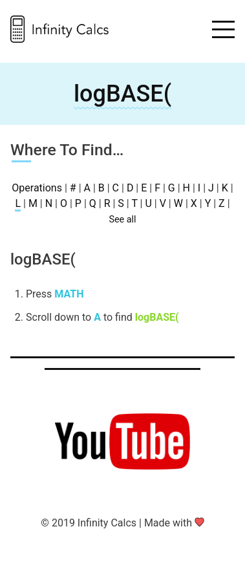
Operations (37, 188)
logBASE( (122, 93)
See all (122, 219)
